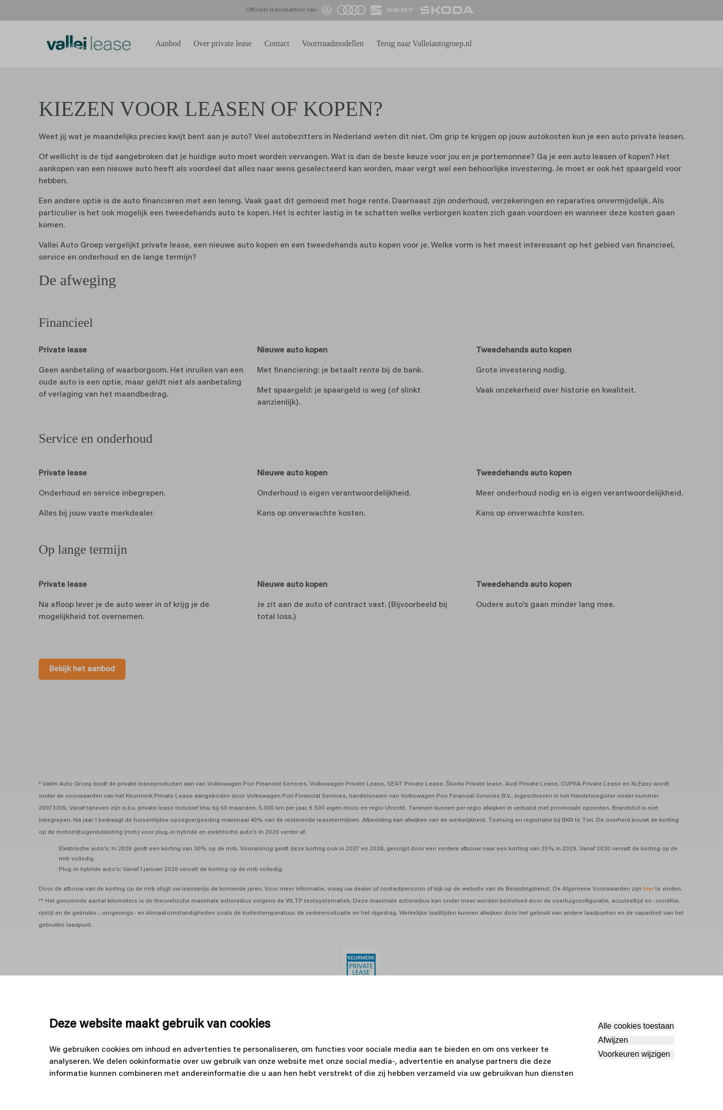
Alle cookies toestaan (636, 1026)
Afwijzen (613, 1040)
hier (648, 927)
